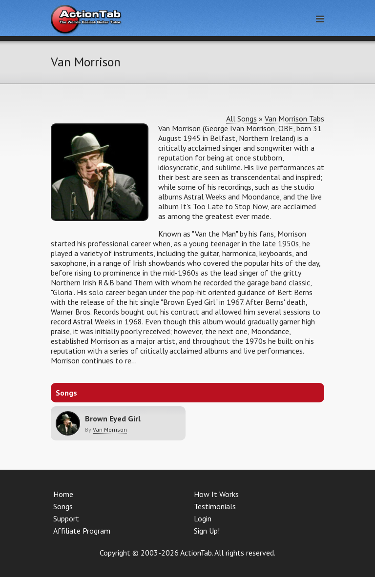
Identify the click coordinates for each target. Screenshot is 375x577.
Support (66, 518)
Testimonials (215, 506)
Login (202, 518)
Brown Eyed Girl (113, 418)
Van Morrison (110, 429)
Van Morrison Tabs (294, 118)
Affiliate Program (81, 531)
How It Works (216, 494)
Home (63, 494)
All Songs (241, 118)
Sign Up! (207, 531)
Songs (63, 506)
